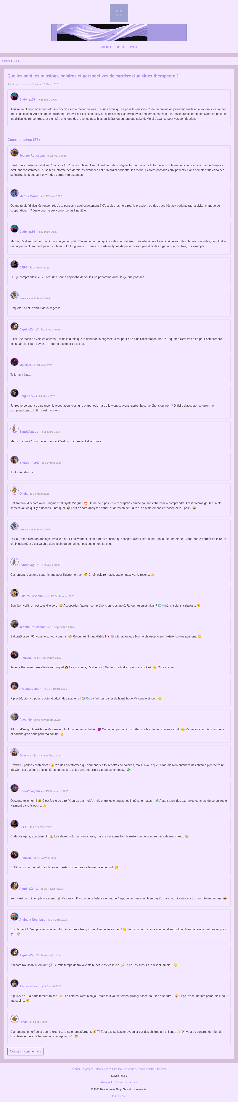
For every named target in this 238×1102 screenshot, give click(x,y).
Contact (161, 1069)
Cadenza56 (27, 84)
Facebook (106, 1082)
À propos (88, 1069)
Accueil (106, 46)
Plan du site (119, 1096)
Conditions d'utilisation (109, 1069)
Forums (120, 46)
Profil (133, 46)
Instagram (131, 1082)
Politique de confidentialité (139, 1069)
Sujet (17, 60)
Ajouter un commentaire (25, 1051)
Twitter (119, 1082)
